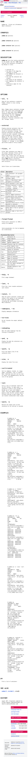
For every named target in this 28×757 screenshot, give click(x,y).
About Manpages (12, 2)
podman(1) (4, 691)
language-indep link (16, 709)
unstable (13, 728)
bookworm (7, 8)
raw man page (15, 714)
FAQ (20, 2)
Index (5, 2)
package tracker (15, 711)
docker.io (13, 734)
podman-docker (13, 8)
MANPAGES (6, 0)
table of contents (16, 717)
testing (13, 726)
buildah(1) (11, 691)
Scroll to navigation (7, 12)
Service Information (9, 6)
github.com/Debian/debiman (18, 753)
